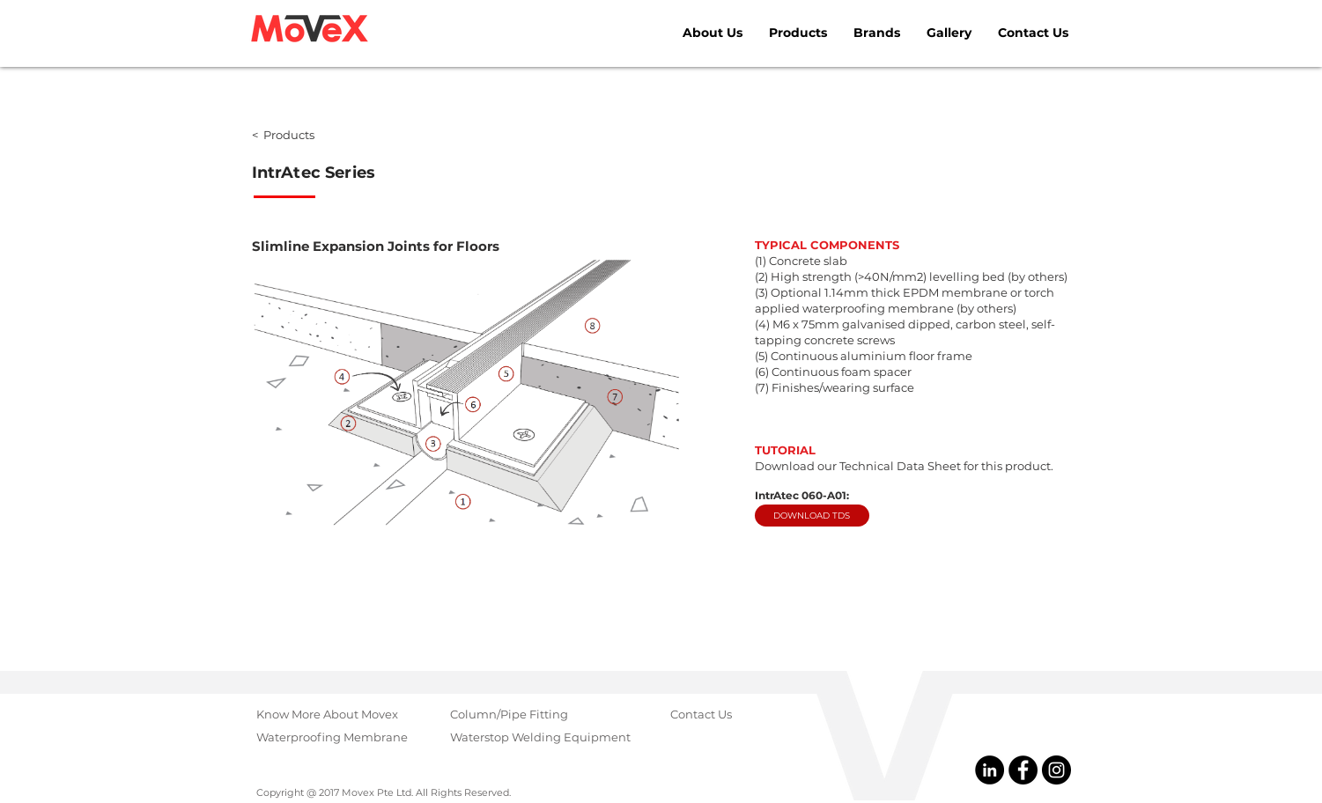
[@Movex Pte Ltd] (989, 770)
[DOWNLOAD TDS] (812, 516)
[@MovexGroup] (1056, 770)
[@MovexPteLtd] (1023, 770)
